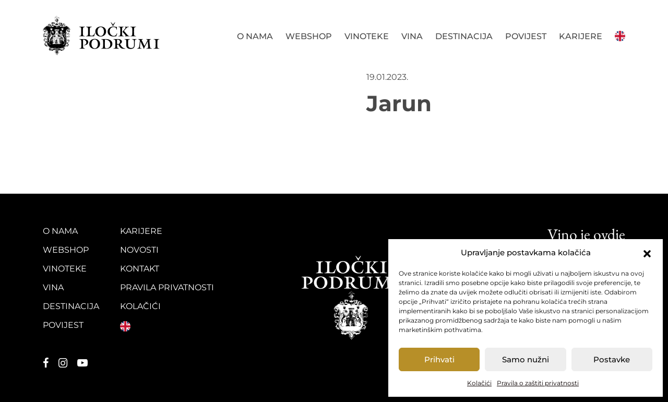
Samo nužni (525, 359)
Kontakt (139, 269)
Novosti (139, 250)
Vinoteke (366, 36)
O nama (255, 36)
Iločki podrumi (102, 35)
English (620, 35)
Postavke (611, 359)
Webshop (308, 36)
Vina (412, 36)
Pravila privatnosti (167, 287)
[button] (647, 252)
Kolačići (479, 383)
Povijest (525, 36)
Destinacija (464, 36)
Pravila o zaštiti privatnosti (538, 383)
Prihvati (439, 359)
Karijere (580, 36)
